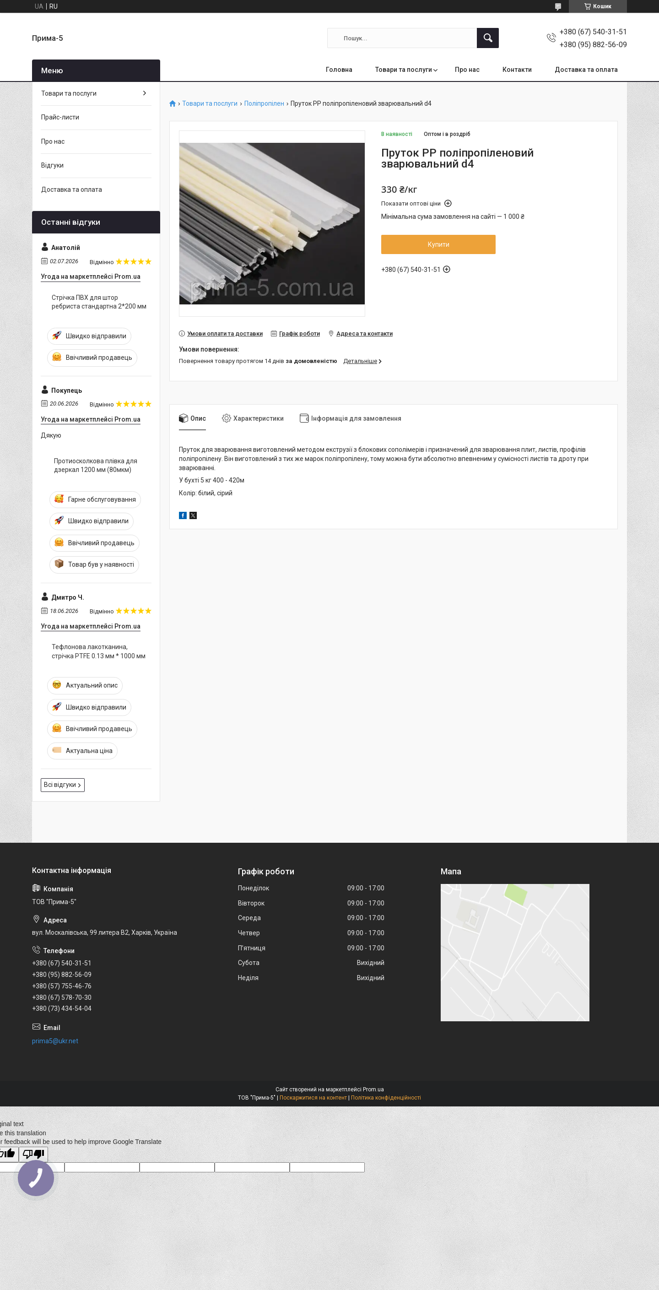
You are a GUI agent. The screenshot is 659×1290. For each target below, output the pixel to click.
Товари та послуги (403, 69)
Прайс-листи (60, 117)
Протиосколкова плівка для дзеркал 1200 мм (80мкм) (95, 465)
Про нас (467, 69)
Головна (339, 69)
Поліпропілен (264, 103)
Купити (438, 244)
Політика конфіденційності (386, 1098)
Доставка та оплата (586, 69)
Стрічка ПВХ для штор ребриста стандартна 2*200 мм (99, 302)
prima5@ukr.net (55, 1041)
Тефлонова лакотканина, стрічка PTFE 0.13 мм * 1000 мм (99, 651)
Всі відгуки (60, 784)
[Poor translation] (33, 1155)
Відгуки (52, 165)
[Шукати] (488, 38)
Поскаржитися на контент (313, 1098)
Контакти (517, 69)
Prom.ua (373, 1089)
